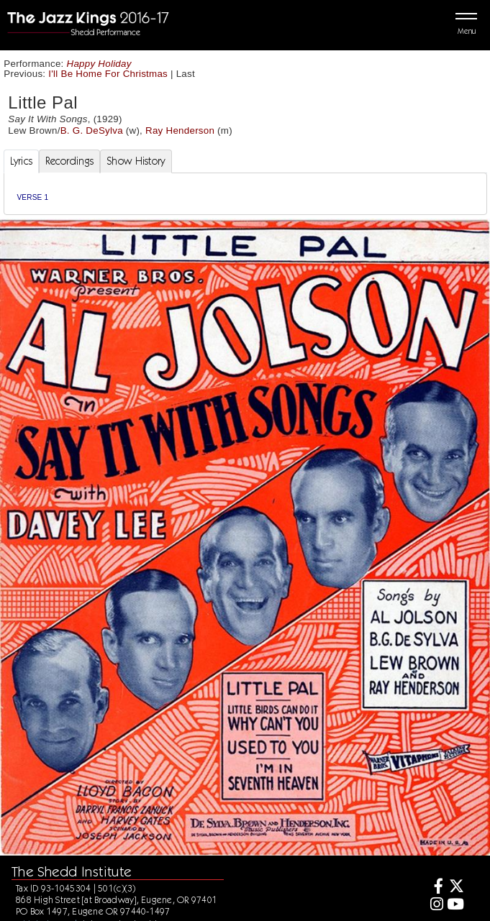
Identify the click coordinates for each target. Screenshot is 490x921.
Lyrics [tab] (21, 161)
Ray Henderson (179, 130)
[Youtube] (456, 906)
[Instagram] (434, 906)
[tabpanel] (245, 193)
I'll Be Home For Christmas (108, 73)
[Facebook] (434, 888)
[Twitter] (456, 888)
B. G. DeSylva (91, 130)
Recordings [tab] (69, 161)
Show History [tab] (135, 161)
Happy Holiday (99, 63)
